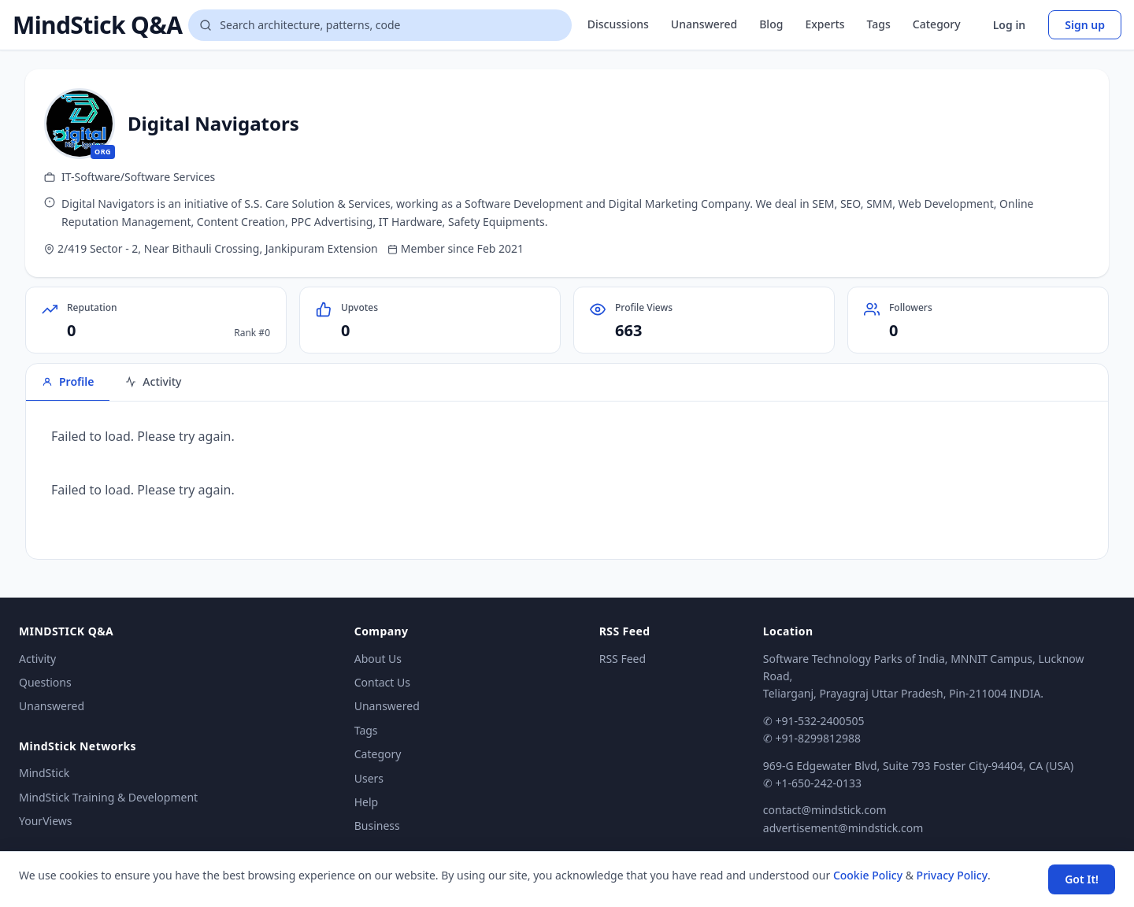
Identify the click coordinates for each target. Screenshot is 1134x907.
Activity (37, 658)
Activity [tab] (153, 381)
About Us (378, 658)
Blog (771, 24)
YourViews (45, 820)
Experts (824, 24)
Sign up (1085, 24)
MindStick (44, 772)
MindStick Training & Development (108, 797)
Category (937, 24)
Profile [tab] (68, 381)
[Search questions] (379, 25)
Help (366, 801)
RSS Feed (622, 658)
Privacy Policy (952, 875)
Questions (45, 682)
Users (369, 778)
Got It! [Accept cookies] (1082, 879)
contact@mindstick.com (825, 809)
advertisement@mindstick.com (843, 827)
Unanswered (704, 24)
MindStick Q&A (97, 25)
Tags (879, 24)
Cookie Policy (867, 875)
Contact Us (382, 682)
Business (377, 825)
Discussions (618, 24)
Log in (1009, 24)
